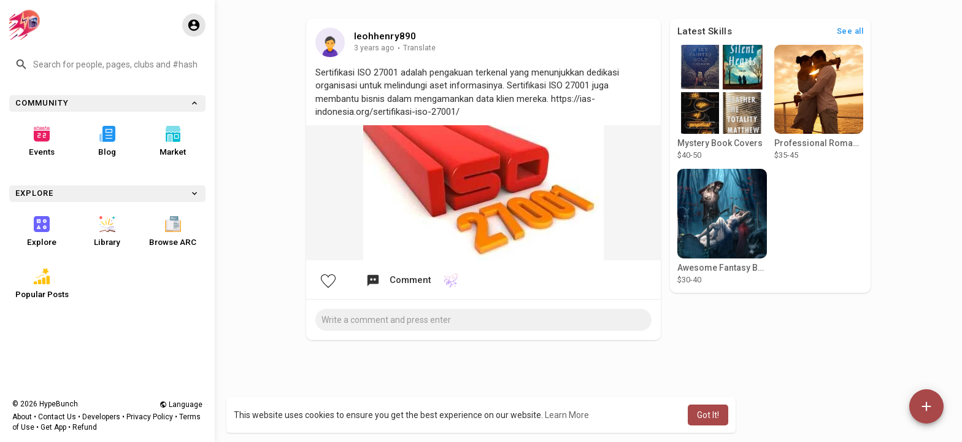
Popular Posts (42, 283)
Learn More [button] (567, 415)
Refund (84, 427)
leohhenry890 (385, 36)
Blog (107, 141)
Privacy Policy (149, 417)
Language (181, 404)
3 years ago (374, 48)
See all (850, 31)
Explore (41, 231)
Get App (53, 427)
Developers (101, 417)
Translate (419, 48)
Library (107, 231)
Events (42, 141)
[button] (107, 64)
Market (173, 141)
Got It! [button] (708, 415)
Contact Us (57, 417)
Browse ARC (172, 231)
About (22, 417)
